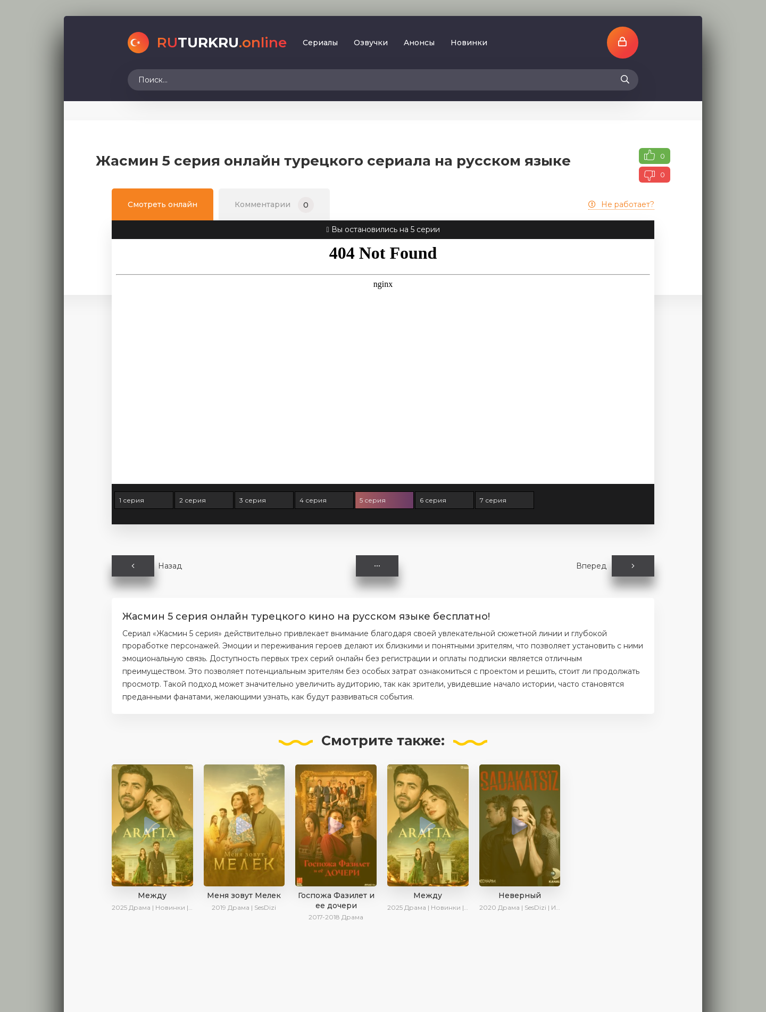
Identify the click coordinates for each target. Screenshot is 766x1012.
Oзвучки (371, 42)
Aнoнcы (419, 42)
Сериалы (320, 42)
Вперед (615, 566)
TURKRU (222, 42)
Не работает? (621, 204)
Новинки (469, 42)
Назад (147, 566)
